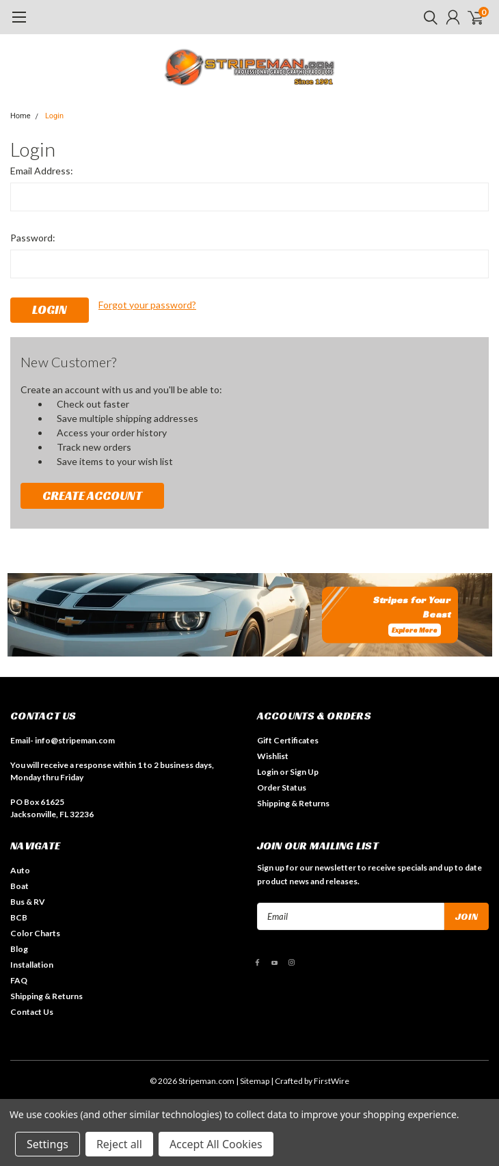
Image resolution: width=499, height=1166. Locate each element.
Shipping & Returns (293, 803)
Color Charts (35, 933)
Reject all (119, 1144)
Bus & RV (27, 902)
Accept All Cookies (216, 1144)
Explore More (414, 630)
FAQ (18, 980)
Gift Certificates (288, 740)
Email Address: (41, 170)
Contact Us (31, 1012)
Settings (47, 1144)
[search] (427, 17)
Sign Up (304, 772)
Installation (31, 964)
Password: (32, 237)
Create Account (92, 495)
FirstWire (331, 1081)
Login (54, 115)
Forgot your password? (147, 304)
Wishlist (272, 756)
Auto (20, 870)
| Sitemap (252, 1081)
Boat (19, 886)
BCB (18, 917)
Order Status (281, 787)
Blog (19, 949)
